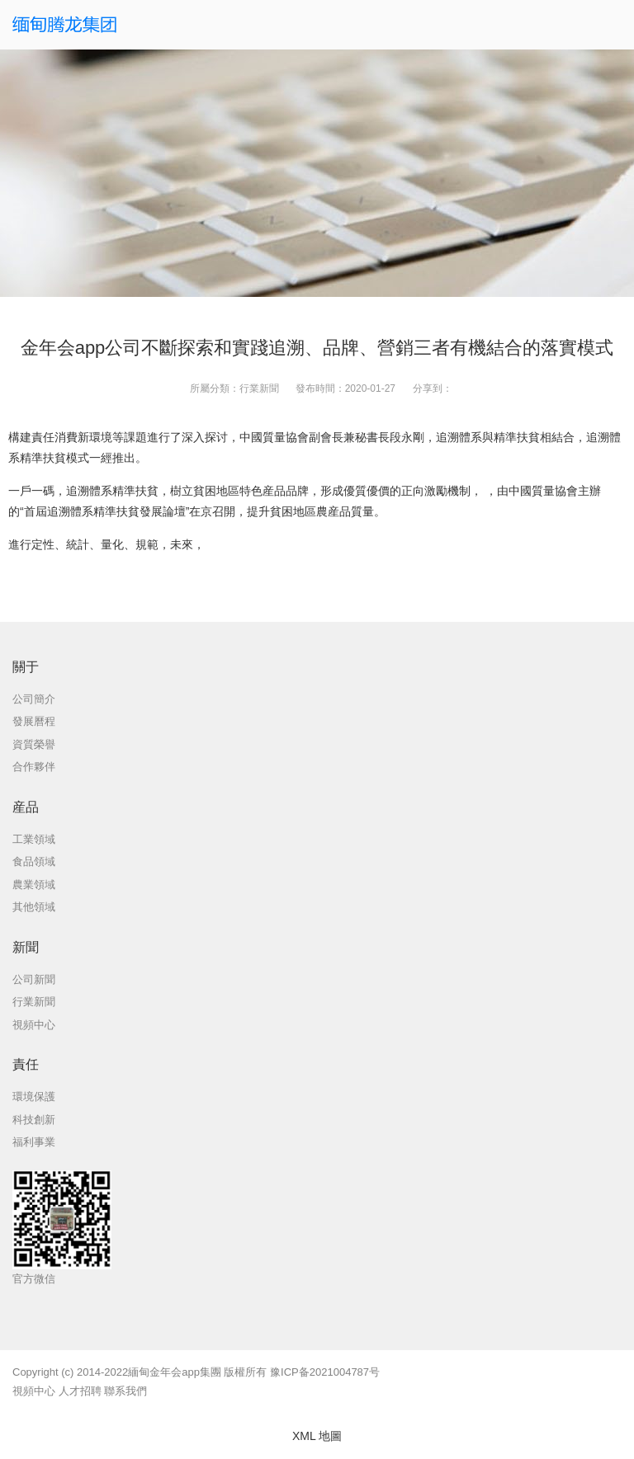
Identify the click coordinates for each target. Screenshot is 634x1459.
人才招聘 (80, 1391)
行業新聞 (259, 388)
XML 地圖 (317, 1436)
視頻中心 (33, 1391)
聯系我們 (125, 1391)
